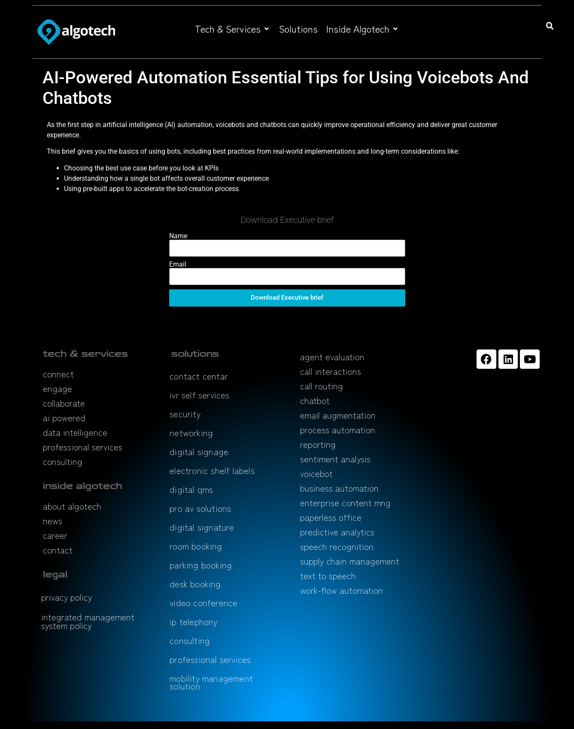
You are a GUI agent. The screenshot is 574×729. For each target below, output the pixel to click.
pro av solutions (200, 508)
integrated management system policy (87, 621)
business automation (339, 488)
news (52, 520)
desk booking (195, 583)
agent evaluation (332, 356)
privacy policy (66, 597)
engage (57, 388)
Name (178, 236)
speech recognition (337, 546)
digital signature (202, 527)
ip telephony (193, 621)
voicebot (316, 473)
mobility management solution (211, 682)
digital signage (199, 451)
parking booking (201, 565)
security (185, 413)
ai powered (64, 417)
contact (58, 550)
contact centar (199, 376)
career (55, 535)
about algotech (72, 506)
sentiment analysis (335, 459)
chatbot (315, 400)
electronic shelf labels (212, 470)
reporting (318, 444)
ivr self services (199, 395)
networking (191, 432)
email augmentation (338, 415)
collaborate (64, 403)
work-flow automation (341, 590)
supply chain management (349, 561)
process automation (337, 429)
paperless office (330, 517)
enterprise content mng (345, 502)
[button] (233, 28)
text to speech (328, 575)
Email (177, 264)
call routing (321, 386)
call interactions (330, 371)
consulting (62, 461)
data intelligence (75, 432)
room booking (196, 546)
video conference (203, 602)
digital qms (191, 489)
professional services (82, 446)
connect (58, 374)
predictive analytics (337, 531)
